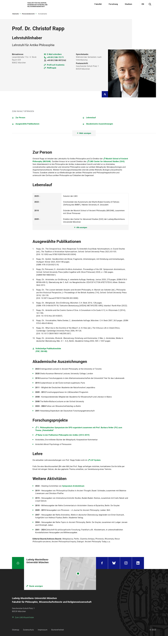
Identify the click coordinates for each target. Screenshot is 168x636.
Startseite (15, 14)
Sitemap (15, 630)
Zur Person (20, 117)
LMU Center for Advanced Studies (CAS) (107, 161)
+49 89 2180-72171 (55, 57)
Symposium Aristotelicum (73, 486)
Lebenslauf (91, 117)
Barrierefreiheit (57, 630)
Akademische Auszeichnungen (99, 124)
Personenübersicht (28, 14)
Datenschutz (28, 630)
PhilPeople (51, 68)
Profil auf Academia (55, 65)
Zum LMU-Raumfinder (24, 617)
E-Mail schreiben (54, 54)
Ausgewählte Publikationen (27, 124)
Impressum (42, 630)
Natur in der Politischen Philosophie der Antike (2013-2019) (64, 435)
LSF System (95, 460)
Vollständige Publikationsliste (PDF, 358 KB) (48, 349)
